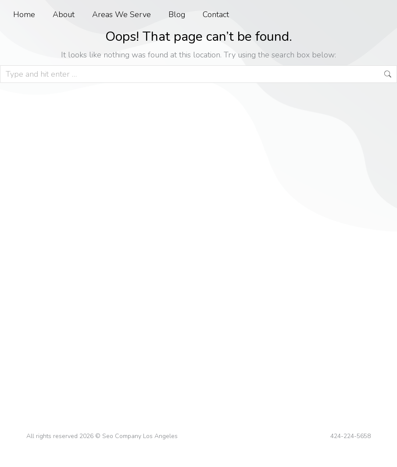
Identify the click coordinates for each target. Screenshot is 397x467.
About (64, 14)
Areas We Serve (121, 14)
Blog (176, 14)
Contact (216, 14)
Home (24, 14)
